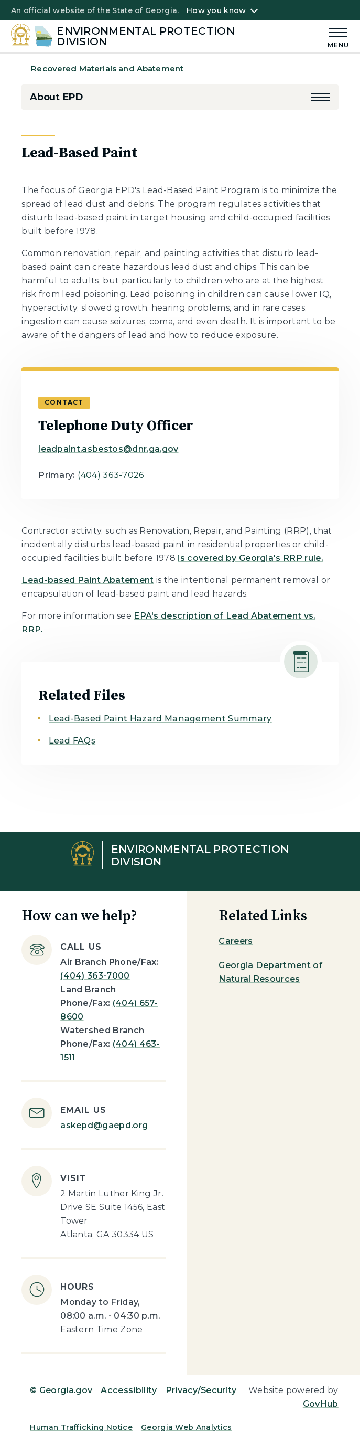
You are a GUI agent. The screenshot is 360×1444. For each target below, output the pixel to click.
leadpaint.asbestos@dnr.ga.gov (108, 449)
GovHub (321, 1404)
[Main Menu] (334, 36)
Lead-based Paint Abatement (87, 580)
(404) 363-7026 (111, 475)
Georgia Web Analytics (186, 1427)
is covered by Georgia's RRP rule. (250, 558)
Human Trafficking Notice (81, 1427)
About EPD (56, 97)
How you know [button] (216, 10)
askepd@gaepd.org (104, 1125)
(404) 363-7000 (94, 976)
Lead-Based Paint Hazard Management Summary (160, 719)
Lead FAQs (72, 741)
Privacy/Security (201, 1390)
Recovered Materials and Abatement (107, 68)
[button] (320, 97)
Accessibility (129, 1390)
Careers (236, 941)
